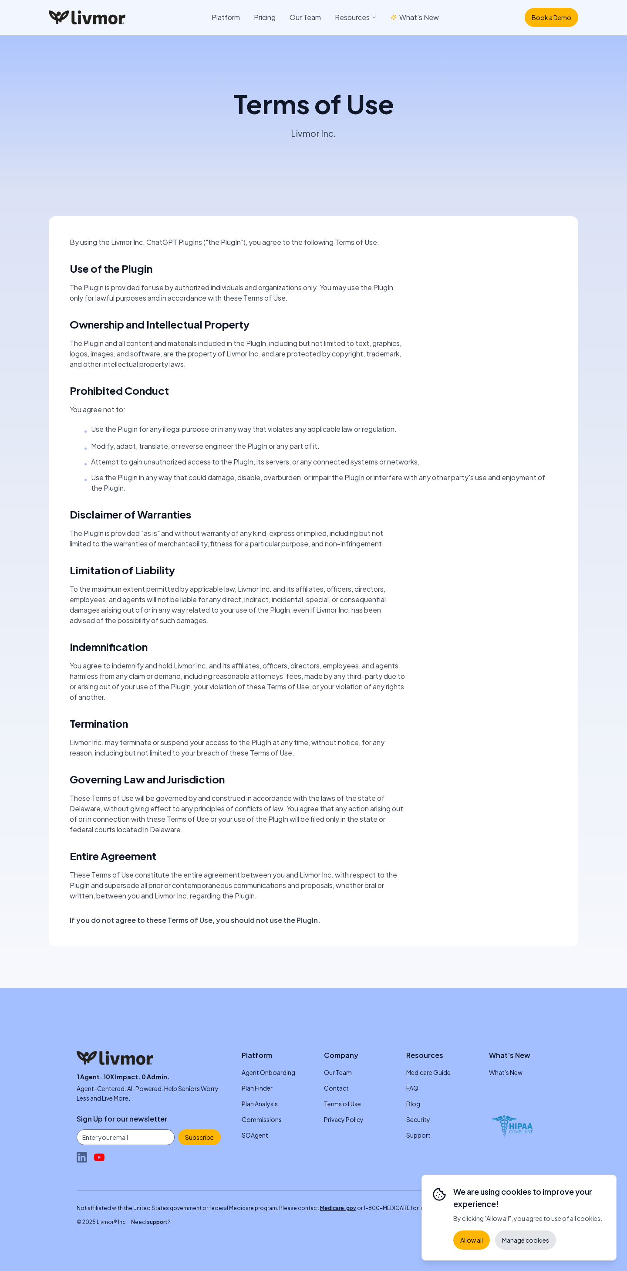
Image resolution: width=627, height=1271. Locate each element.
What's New (415, 17)
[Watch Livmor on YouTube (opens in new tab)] (99, 1157)
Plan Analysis (260, 1104)
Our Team (305, 17)
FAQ (412, 1088)
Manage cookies (525, 1240)
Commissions (262, 1119)
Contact (336, 1088)
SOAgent (255, 1135)
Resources (356, 17)
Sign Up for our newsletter (122, 1118)
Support (418, 1135)
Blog (413, 1104)
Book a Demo (551, 17)
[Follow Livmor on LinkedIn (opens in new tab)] (82, 1157)
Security (418, 1119)
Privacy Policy (344, 1119)
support (157, 1222)
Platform (226, 17)
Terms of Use (342, 1104)
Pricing (265, 17)
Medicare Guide (428, 1072)
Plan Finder (257, 1088)
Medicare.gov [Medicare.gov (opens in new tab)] (338, 1208)
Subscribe (199, 1137)
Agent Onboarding (268, 1072)
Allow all (471, 1240)
